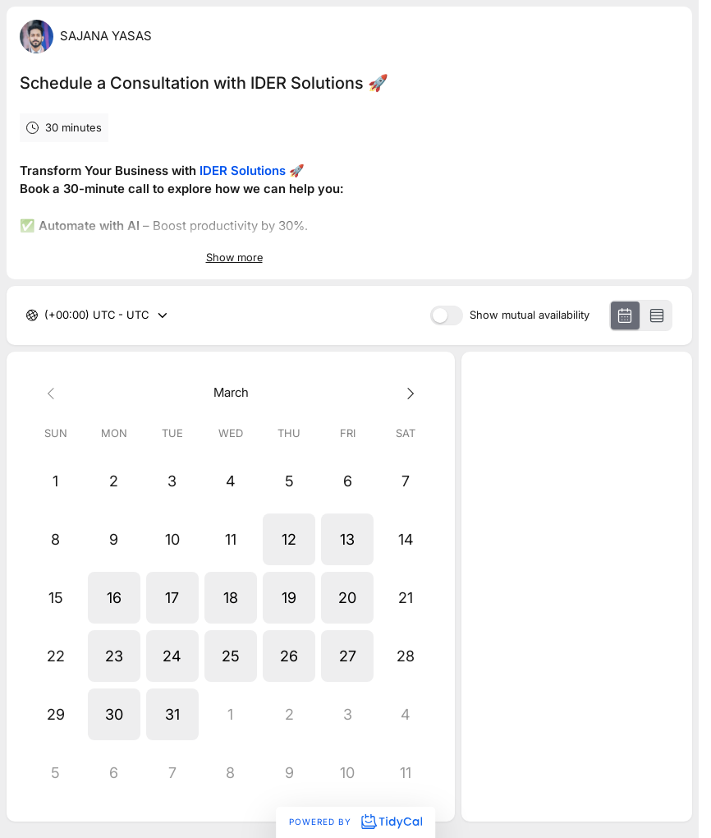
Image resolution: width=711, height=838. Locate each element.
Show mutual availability (529, 315)
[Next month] (406, 393)
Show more (234, 257)
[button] (289, 539)
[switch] (446, 315)
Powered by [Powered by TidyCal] (355, 821)
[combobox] (46, 315)
